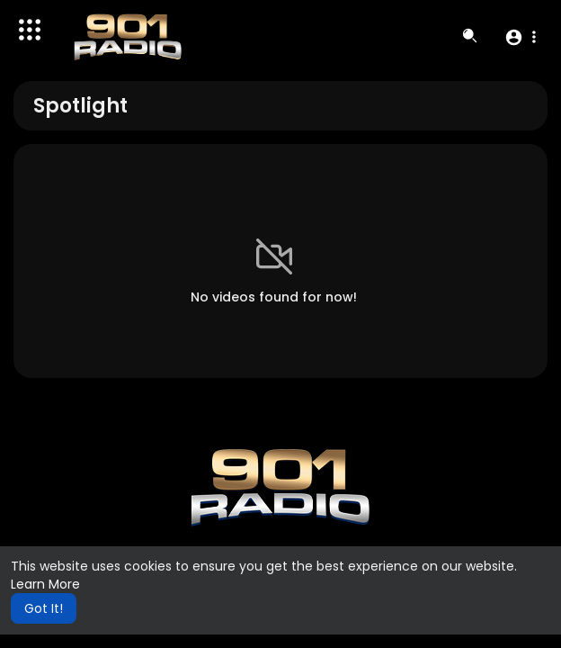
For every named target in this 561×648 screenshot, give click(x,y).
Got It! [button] (43, 608)
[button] (520, 36)
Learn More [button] (45, 584)
